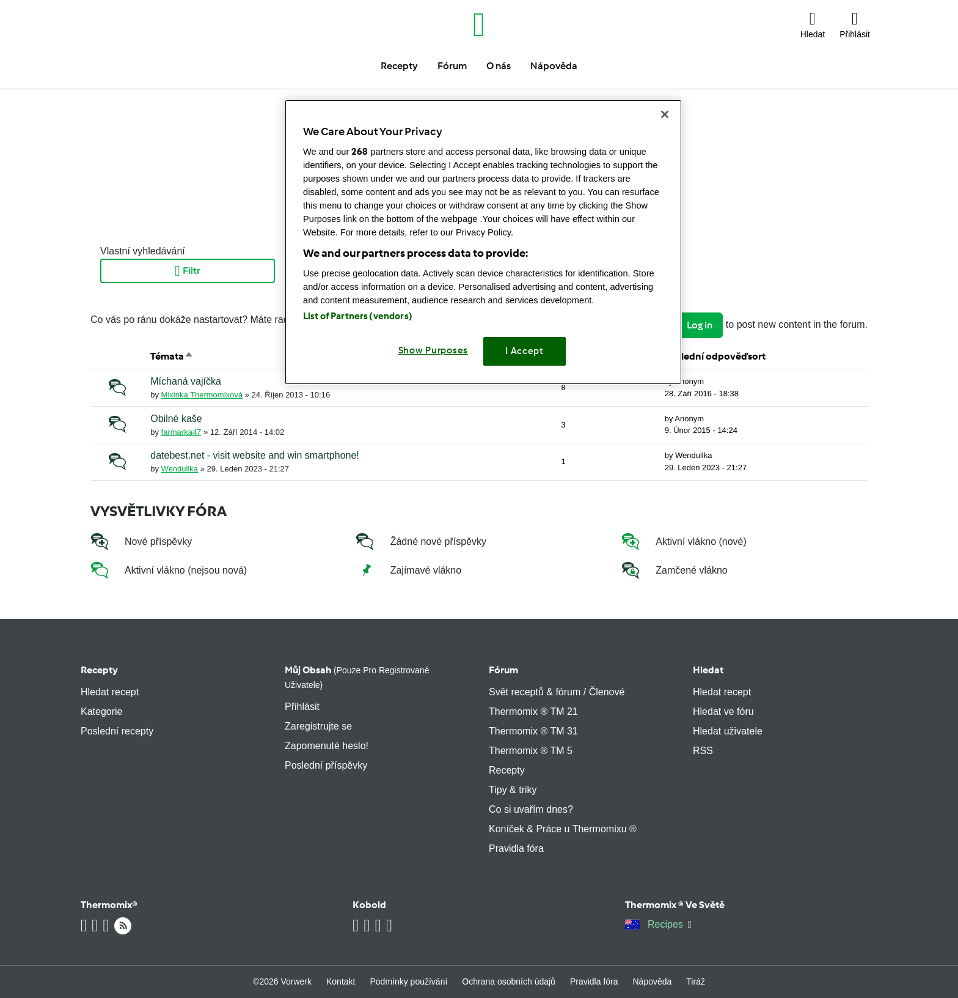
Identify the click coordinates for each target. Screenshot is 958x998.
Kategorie (102, 711)
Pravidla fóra (516, 848)
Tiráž (695, 981)
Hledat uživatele (727, 731)
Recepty (99, 670)
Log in (699, 325)
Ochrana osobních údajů (508, 981)
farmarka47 (181, 432)
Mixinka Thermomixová (202, 394)
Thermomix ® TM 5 (530, 750)
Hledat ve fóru (723, 711)
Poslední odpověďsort (715, 356)
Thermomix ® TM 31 (533, 731)
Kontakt (340, 981)
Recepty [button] (399, 66)
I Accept (524, 351)
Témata (172, 356)
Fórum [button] (452, 66)
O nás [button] (498, 66)
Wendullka (179, 468)
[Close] (664, 114)
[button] (812, 24)
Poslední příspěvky (326, 765)
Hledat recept (110, 692)
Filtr (187, 271)
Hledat (708, 670)
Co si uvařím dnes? (531, 809)
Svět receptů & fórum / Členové (556, 692)
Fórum (503, 670)
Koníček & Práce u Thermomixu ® (563, 829)
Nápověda (652, 981)
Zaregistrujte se (318, 726)
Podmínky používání (408, 981)
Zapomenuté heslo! (326, 746)
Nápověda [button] (553, 66)
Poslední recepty (117, 731)
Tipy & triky (513, 790)
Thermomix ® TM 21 (533, 711)
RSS (703, 750)
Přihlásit (302, 706)
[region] (483, 242)
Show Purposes (433, 350)
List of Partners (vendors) (357, 316)
